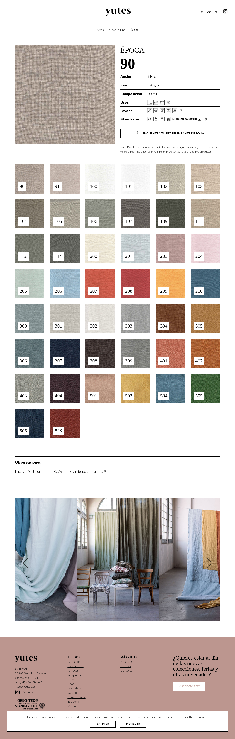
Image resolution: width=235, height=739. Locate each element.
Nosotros (126, 661)
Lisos (71, 683)
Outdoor (73, 692)
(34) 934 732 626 (31, 682)
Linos (123, 29)
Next (207, 563)
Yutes (118, 11)
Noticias (125, 666)
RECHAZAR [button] (133, 724)
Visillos (72, 706)
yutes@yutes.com (26, 686)
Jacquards (74, 675)
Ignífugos (73, 670)
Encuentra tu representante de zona (173, 133)
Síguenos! (27, 692)
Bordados (74, 661)
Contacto (126, 670)
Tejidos (111, 29)
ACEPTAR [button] (103, 724)
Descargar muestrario (184, 118)
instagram (225, 11)
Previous (28, 563)
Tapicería (73, 701)
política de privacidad (197, 717)
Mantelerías (75, 688)
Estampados (76, 666)
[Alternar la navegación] (12, 11)
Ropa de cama (77, 697)
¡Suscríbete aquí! (189, 686)
